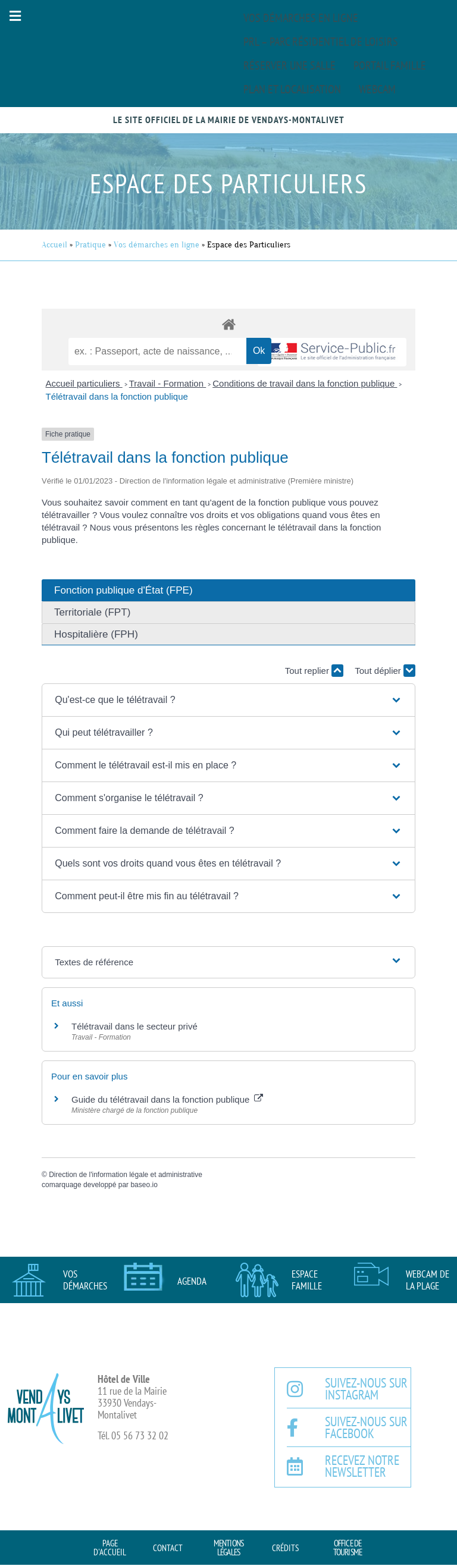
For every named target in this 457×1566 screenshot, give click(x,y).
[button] (15, 16)
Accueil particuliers (84, 383)
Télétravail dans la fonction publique (117, 396)
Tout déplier (385, 670)
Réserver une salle (289, 65)
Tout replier (314, 670)
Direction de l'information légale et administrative (125, 1174)
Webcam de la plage (427, 1279)
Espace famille (307, 1279)
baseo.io (143, 1185)
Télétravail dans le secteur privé (134, 1026)
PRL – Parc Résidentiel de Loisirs (320, 41)
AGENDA (191, 1281)
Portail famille (389, 65)
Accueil (54, 245)
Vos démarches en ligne (300, 18)
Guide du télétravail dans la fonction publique (167, 1099)
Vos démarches (85, 1279)
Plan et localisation (292, 89)
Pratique (90, 245)
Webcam (377, 89)
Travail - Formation (167, 383)
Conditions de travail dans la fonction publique (304, 383)
